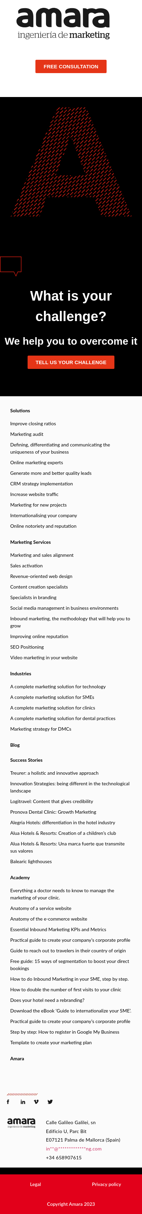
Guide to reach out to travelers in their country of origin (68, 950)
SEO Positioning (27, 647)
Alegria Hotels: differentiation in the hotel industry (62, 822)
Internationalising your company (43, 515)
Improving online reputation (39, 636)
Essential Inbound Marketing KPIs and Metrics (58, 929)
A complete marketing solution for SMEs (52, 697)
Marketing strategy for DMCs (40, 729)
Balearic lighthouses (31, 861)
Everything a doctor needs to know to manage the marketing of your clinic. (62, 893)
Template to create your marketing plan (51, 1042)
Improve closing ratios (33, 423)
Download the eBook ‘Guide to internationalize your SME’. (70, 1010)
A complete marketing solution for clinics (52, 708)
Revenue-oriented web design (41, 576)
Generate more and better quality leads (51, 473)
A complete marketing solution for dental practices (62, 718)
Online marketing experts (36, 462)
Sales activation (26, 565)
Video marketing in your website (44, 657)
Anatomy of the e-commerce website (48, 919)
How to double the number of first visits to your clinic (65, 989)
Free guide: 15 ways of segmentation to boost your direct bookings (69, 964)
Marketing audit (26, 434)
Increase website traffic (34, 494)
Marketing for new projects (38, 505)
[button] (35, 1184)
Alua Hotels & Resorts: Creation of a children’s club (63, 833)
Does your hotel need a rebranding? (47, 1000)
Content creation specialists (39, 587)
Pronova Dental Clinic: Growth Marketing (53, 812)
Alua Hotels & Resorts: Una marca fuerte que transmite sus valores (67, 847)
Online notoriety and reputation (43, 526)
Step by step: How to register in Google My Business (64, 1032)
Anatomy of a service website (41, 908)
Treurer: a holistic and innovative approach (54, 773)
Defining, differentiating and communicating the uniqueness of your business (60, 448)
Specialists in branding (33, 597)
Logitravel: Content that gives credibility (51, 801)
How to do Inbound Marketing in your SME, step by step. (69, 979)
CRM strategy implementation (41, 483)
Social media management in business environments (64, 608)
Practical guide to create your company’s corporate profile (70, 940)
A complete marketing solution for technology (58, 686)
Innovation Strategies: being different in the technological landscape (69, 787)
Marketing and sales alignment (42, 555)
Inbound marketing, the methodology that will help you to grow (70, 622)
